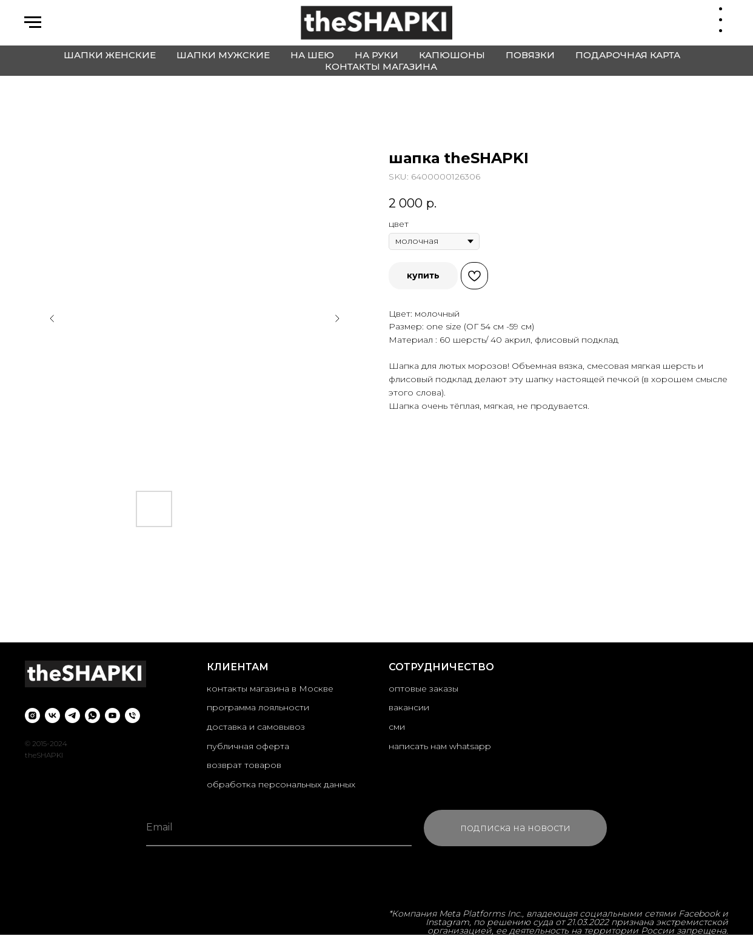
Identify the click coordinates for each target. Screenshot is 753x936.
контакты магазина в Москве (270, 688)
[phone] (132, 715)
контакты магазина (381, 66)
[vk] (52, 715)
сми (397, 726)
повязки (530, 55)
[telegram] (72, 715)
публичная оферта (248, 746)
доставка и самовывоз (256, 726)
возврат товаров (244, 764)
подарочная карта (627, 55)
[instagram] (32, 715)
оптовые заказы (423, 688)
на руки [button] (376, 55)
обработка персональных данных (281, 784)
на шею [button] (312, 55)
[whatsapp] (92, 715)
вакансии (409, 707)
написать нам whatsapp (440, 746)
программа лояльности (258, 707)
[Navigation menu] (32, 22)
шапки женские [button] (110, 55)
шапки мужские (223, 55)
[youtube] (112, 715)
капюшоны (452, 55)
